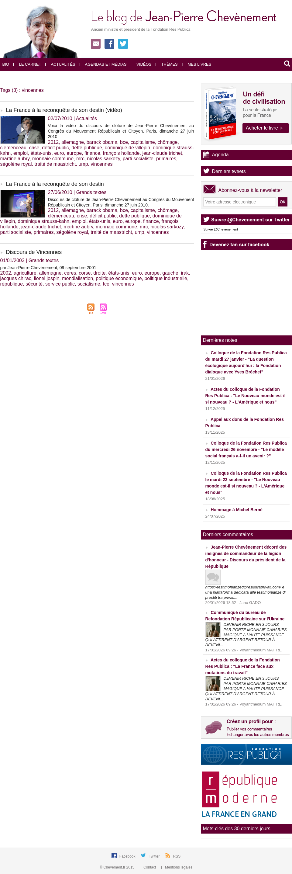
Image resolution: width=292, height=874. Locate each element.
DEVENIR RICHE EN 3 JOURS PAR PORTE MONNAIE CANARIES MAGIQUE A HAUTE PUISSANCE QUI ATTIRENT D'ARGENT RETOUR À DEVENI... (246, 634)
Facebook (127, 856)
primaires (166, 158)
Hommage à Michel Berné (236, 509)
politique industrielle (165, 278)
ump (83, 164)
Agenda (220, 154)
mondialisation (77, 278)
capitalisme (143, 142)
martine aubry (15, 158)
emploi (20, 153)
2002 (5, 273)
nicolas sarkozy (103, 158)
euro (59, 153)
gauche (170, 273)
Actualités (60, 64)
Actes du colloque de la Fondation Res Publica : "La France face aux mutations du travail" (242, 666)
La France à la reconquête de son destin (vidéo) (64, 110)
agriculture (25, 273)
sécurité (34, 283)
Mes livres (196, 64)
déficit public (55, 147)
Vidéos (141, 64)
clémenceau (13, 147)
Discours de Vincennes (34, 252)
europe (74, 153)
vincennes (101, 164)
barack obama (102, 142)
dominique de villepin (127, 147)
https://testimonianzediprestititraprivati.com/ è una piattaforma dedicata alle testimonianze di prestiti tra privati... (245, 592)
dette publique (86, 147)
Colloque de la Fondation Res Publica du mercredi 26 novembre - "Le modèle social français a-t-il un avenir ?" (246, 449)
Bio (5, 64)
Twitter (155, 856)
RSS (177, 856)
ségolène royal (16, 164)
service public (60, 283)
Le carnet (27, 64)
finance (92, 153)
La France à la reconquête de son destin (55, 184)
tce (106, 283)
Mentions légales (176, 867)
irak (185, 273)
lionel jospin (47, 278)
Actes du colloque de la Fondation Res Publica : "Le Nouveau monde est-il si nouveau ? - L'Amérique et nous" (245, 395)
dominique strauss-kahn (43, 221)
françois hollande (121, 153)
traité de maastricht (55, 164)
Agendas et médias (103, 64)
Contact (148, 867)
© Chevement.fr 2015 (118, 867)
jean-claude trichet (162, 153)
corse (85, 273)
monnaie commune (53, 158)
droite (99, 273)
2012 (53, 142)
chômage (168, 142)
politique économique (119, 278)
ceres (70, 273)
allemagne (72, 142)
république (11, 283)
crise (34, 147)
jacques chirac (15, 278)
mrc (80, 158)
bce (124, 142)
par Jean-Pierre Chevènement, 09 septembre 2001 (48, 267)
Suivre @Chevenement (221, 229)
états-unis (40, 153)
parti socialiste (138, 158)
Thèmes (167, 64)
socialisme (88, 283)
